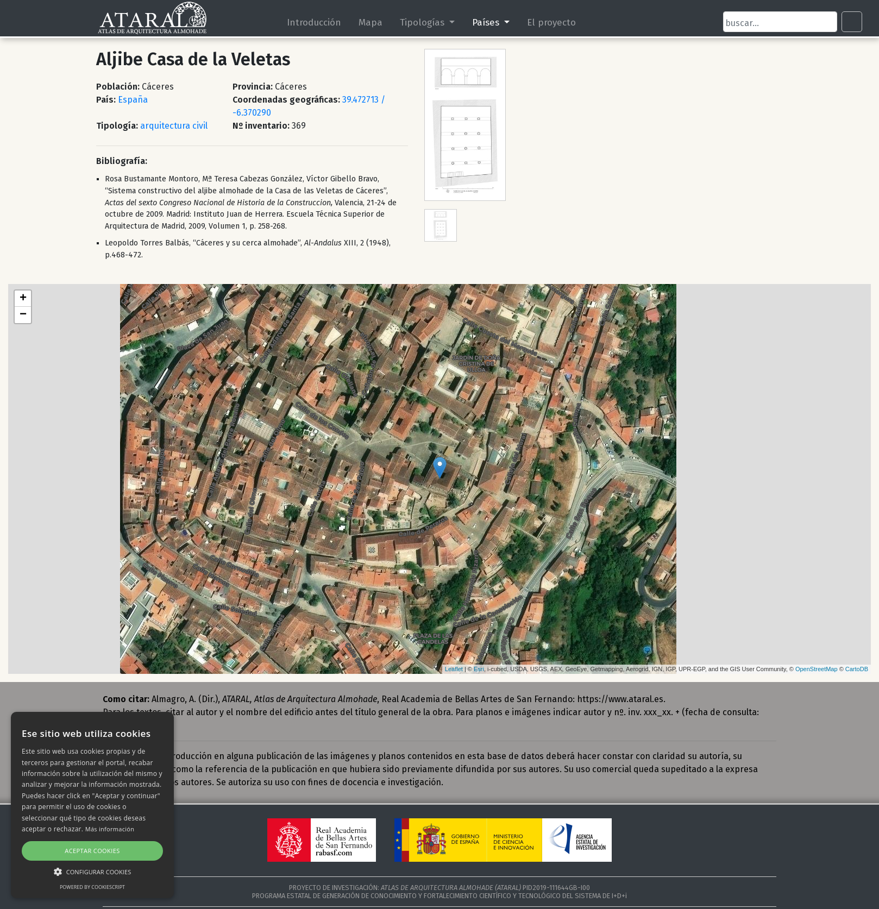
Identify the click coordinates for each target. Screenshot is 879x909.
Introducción (314, 22)
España (133, 99)
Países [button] (486, 22)
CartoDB (856, 669)
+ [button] (23, 299)
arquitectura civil (174, 126)
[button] (92, 871)
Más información (110, 829)
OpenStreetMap (816, 669)
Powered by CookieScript (92, 887)
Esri (479, 669)
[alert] (92, 805)
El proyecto (551, 22)
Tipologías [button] (423, 22)
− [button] (23, 315)
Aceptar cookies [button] (92, 851)
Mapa (371, 22)
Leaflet (454, 669)
